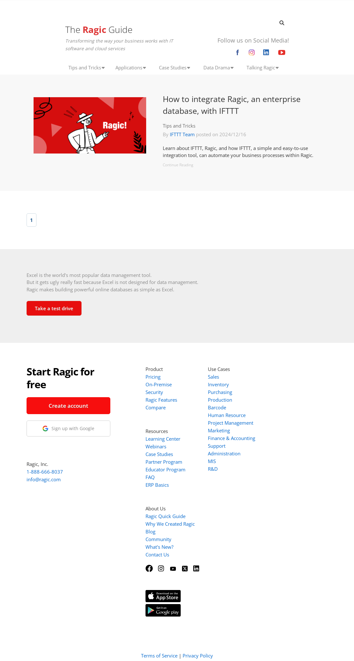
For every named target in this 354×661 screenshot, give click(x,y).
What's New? (159, 547)
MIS (212, 461)
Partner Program (164, 462)
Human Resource (227, 415)
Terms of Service (159, 647)
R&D (213, 469)
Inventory (218, 384)
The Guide (98, 29)
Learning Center (163, 439)
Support (216, 446)
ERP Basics (157, 485)
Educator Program (165, 469)
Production (220, 400)
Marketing (219, 430)
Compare (156, 407)
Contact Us (157, 554)
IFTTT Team (182, 134)
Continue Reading (178, 165)
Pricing (153, 377)
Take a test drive (54, 308)
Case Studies (159, 454)
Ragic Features (161, 400)
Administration (224, 453)
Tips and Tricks (179, 125)
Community (158, 539)
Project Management (230, 423)
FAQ (150, 477)
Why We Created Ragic (170, 524)
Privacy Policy (198, 647)
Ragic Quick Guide (165, 516)
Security (154, 392)
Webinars (156, 446)
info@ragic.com (44, 479)
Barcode (217, 407)
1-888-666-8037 (45, 471)
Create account (68, 405)
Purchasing (220, 392)
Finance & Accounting (231, 438)
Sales (213, 377)
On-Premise (159, 384)
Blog (150, 531)
